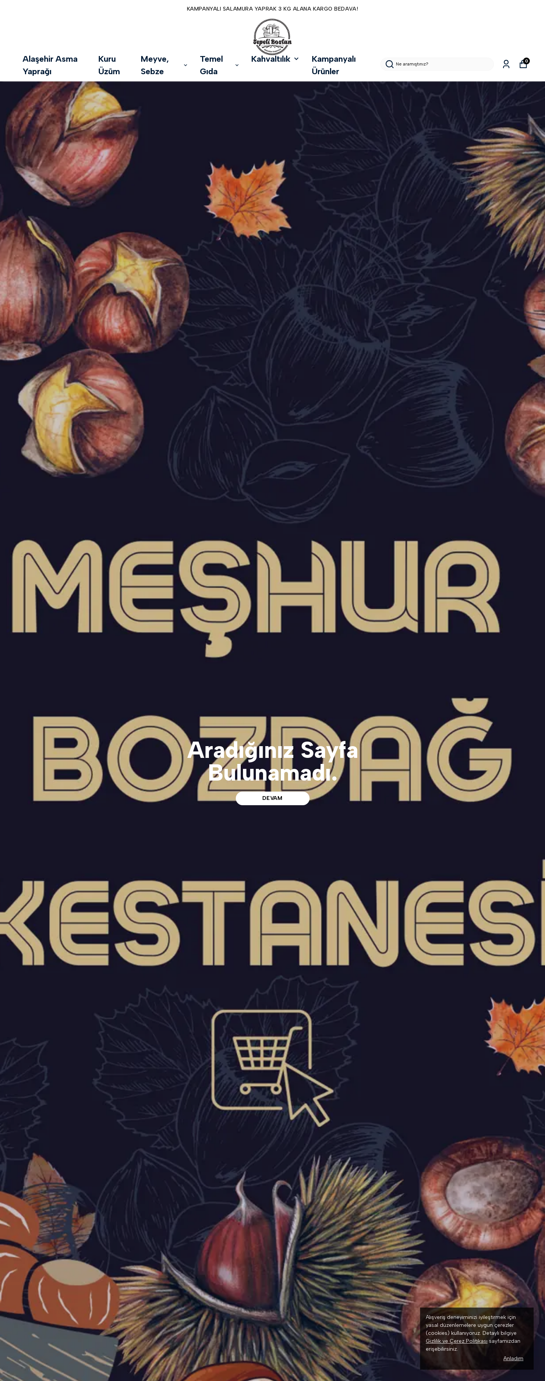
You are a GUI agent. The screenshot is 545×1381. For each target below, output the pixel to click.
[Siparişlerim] (506, 64)
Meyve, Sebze (164, 65)
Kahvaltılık (276, 59)
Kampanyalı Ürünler (334, 65)
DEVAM (272, 798)
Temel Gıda (220, 65)
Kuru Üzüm (109, 65)
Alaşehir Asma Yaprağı (50, 65)
